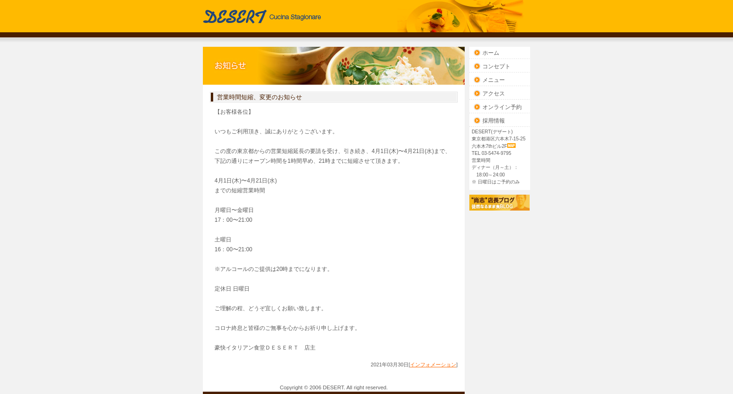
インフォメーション (433, 364)
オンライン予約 (502, 107)
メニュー (493, 80)
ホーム (490, 53)
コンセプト (496, 66)
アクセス (493, 93)
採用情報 (493, 120)
